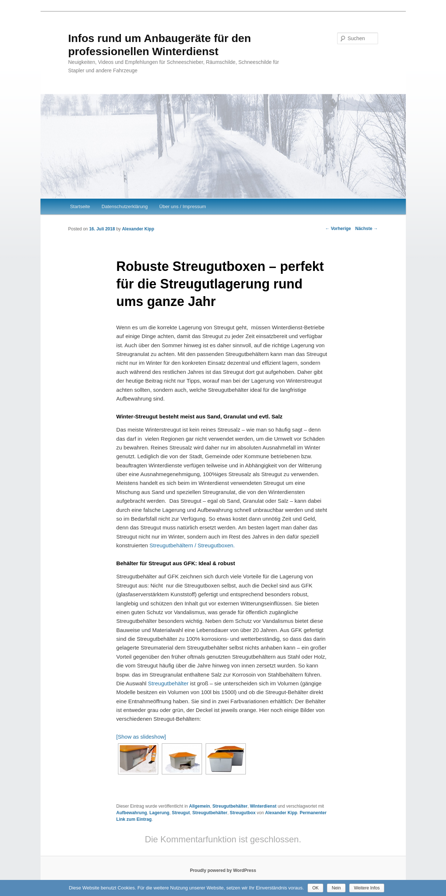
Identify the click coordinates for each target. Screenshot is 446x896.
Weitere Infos (367, 888)
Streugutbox (243, 812)
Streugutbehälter (168, 683)
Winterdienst (263, 806)
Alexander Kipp (138, 228)
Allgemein (199, 806)
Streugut (181, 812)
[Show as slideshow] (141, 737)
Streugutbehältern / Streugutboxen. (192, 545)
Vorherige (338, 228)
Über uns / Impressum (182, 206)
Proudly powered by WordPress (223, 870)
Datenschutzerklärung (125, 206)
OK (315, 888)
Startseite (80, 206)
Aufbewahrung (131, 812)
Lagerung (159, 812)
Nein (336, 888)
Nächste (366, 228)
